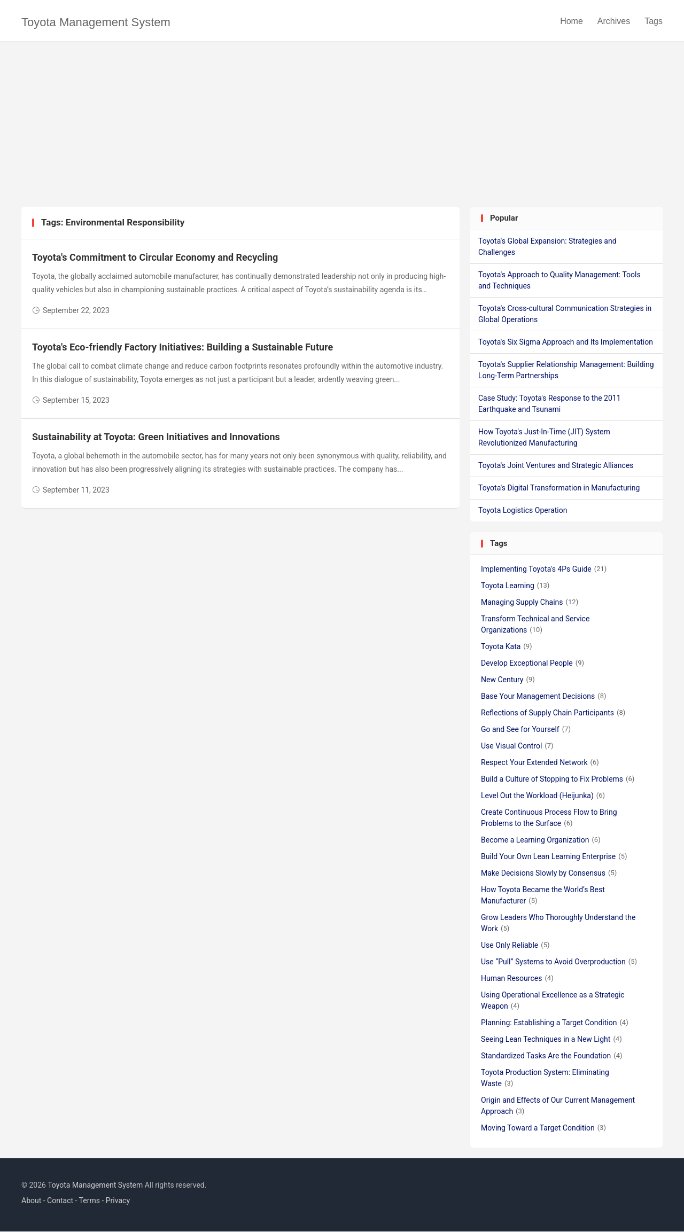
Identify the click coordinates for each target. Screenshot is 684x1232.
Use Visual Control (517, 746)
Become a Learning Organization (541, 840)
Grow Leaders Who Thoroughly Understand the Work (558, 923)
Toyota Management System (95, 22)
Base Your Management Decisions (544, 696)
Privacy (118, 1201)
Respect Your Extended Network (540, 763)
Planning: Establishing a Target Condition (554, 1023)
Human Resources (517, 978)
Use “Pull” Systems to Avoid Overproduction (559, 962)
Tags (653, 21)
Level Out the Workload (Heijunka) (543, 796)
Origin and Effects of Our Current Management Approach (558, 1106)
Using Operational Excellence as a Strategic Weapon (553, 1001)
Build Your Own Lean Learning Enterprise (554, 857)
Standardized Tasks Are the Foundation (552, 1056)
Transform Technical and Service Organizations (535, 625)
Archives (613, 21)
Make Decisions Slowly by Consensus (549, 873)
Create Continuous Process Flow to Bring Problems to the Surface (549, 818)
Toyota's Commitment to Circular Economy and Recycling (155, 257)
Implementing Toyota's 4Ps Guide (544, 569)
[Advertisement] (342, 127)
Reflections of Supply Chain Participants (553, 713)
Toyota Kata (506, 647)
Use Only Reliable (515, 945)
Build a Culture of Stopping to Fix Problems (557, 779)
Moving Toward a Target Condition (543, 1128)
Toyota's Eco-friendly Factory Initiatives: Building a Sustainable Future (182, 347)
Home (571, 21)
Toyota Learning (515, 586)
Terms (89, 1201)
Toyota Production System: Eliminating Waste (545, 1078)
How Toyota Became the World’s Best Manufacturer (543, 896)
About (31, 1201)
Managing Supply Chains (529, 602)
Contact (60, 1201)
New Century (508, 680)
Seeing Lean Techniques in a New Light (551, 1039)
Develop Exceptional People (532, 663)
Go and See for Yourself (526, 730)
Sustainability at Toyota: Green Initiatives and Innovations (156, 437)
